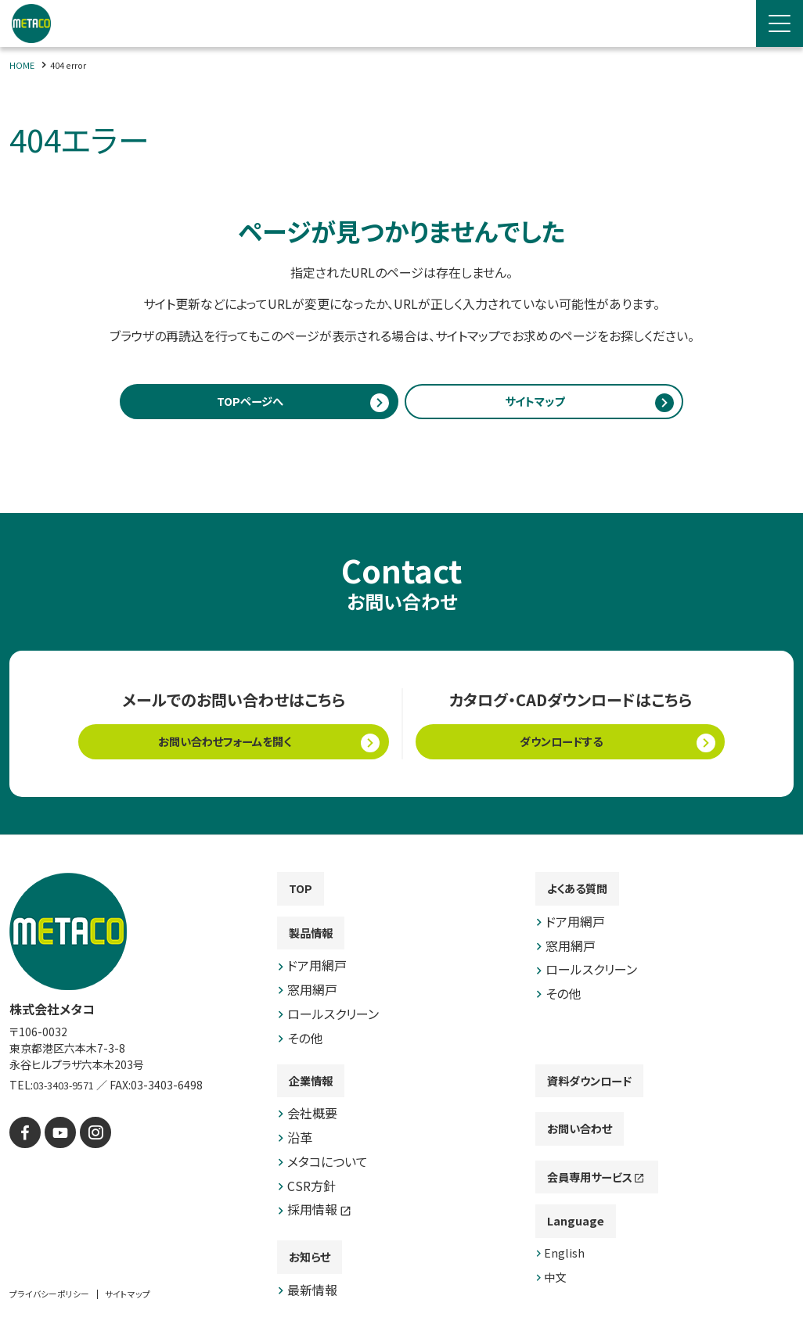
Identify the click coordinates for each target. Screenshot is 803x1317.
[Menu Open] (779, 23)
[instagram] (85, 1138)
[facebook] (23, 1138)
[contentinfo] (401, 1079)
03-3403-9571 (69, 1092)
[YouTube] (54, 1138)
